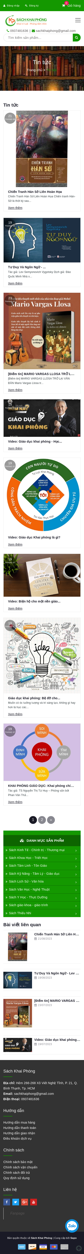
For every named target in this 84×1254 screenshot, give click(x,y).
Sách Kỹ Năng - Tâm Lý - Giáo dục (33, 873)
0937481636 (19, 31)
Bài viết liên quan (22, 924)
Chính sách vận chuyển (20, 1167)
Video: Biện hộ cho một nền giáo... (34, 601)
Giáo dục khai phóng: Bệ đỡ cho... (34, 698)
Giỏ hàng (71, 5)
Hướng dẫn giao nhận (19, 1133)
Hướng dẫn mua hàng (19, 1122)
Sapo (73, 1238)
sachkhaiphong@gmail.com (56, 31)
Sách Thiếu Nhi (18, 913)
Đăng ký (32, 5)
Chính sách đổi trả (16, 1172)
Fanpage (17, 1213)
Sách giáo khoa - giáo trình (27, 905)
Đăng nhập (11, 5)
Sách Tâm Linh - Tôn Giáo (26, 865)
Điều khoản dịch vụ (17, 1138)
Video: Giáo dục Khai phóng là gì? (34, 537)
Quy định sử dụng (16, 1178)
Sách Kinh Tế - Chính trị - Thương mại (35, 850)
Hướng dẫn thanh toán (19, 1128)
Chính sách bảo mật (17, 1162)
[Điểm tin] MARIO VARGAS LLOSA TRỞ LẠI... (42, 374)
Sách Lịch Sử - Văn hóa (25, 881)
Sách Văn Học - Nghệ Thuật (28, 889)
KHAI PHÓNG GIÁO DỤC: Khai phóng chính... (42, 786)
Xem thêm (15, 208)
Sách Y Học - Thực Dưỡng (26, 897)
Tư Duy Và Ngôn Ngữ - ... (27, 267)
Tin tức (10, 105)
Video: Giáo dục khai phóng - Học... (35, 441)
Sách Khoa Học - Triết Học (27, 858)
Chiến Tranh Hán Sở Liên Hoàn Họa (35, 192)
